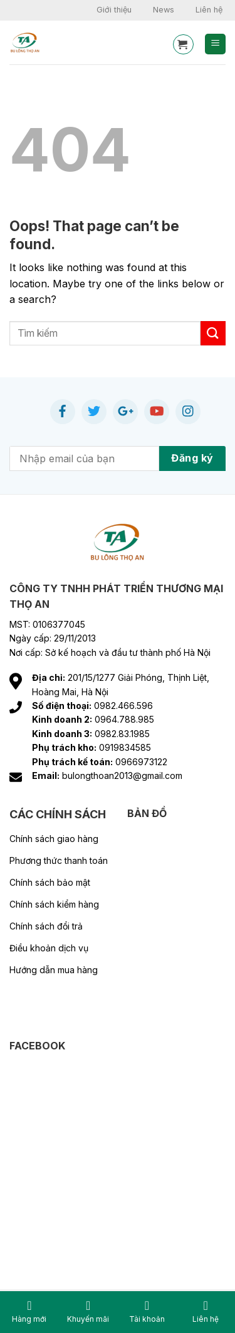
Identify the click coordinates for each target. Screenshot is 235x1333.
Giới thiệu (114, 9)
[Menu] (215, 44)
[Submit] (213, 333)
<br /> (107, 1146)
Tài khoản (147, 1311)
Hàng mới (29, 1311)
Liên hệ (209, 9)
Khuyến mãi (88, 1311)
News (163, 9)
